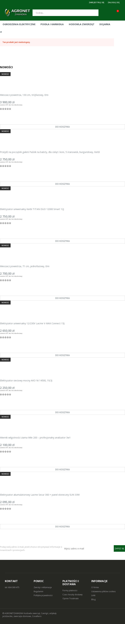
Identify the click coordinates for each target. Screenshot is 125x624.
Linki (93, 595)
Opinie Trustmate (70, 598)
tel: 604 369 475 (12, 587)
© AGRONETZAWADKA (13, 613)
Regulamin (38, 591)
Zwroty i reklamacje (43, 587)
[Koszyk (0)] (120, 12)
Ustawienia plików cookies (103, 591)
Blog (93, 599)
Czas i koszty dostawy (72, 594)
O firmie (95, 587)
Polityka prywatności (43, 595)
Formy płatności (69, 590)
